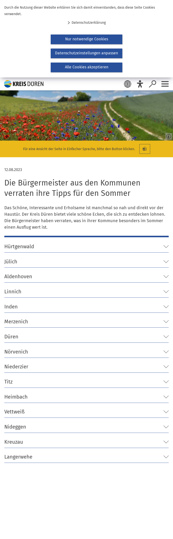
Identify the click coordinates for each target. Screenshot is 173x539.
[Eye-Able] (140, 84)
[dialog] (86, 38)
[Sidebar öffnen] (165, 84)
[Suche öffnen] (152, 84)
